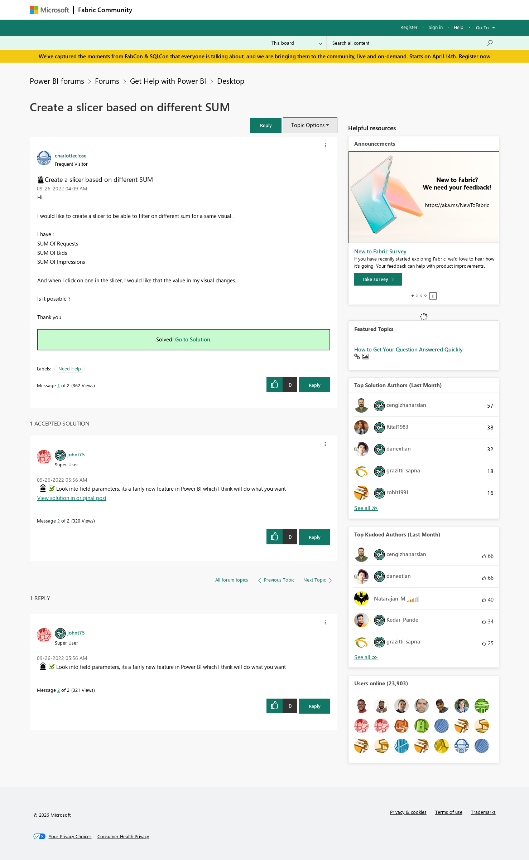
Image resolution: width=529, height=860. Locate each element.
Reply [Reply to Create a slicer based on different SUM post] (315, 385)
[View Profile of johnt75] (76, 454)
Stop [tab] (433, 296)
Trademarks (483, 812)
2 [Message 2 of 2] (58, 521)
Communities (241, 9)
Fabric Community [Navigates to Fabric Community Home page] (105, 9)
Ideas (209, 9)
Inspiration (180, 9)
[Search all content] (412, 43)
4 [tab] (425, 295)
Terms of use (448, 812)
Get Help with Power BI (168, 81)
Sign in (436, 27)
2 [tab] (416, 295)
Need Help (69, 368)
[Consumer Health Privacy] (123, 836)
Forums (148, 9)
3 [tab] (421, 295)
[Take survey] (378, 279)
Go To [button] (482, 27)
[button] (266, 125)
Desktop (230, 81)
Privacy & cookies (408, 812)
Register (409, 27)
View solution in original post (71, 497)
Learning (301, 9)
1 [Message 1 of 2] (58, 385)
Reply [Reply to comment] (315, 537)
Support (331, 9)
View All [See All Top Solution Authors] (366, 508)
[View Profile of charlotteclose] (70, 155)
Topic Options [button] (307, 124)
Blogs (273, 9)
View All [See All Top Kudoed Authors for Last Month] (366, 657)
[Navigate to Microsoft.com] (49, 10)
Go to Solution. (193, 339)
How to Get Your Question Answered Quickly (408, 349)
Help (458, 27)
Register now (474, 56)
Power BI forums (57, 81)
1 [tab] (412, 295)
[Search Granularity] (296, 43)
